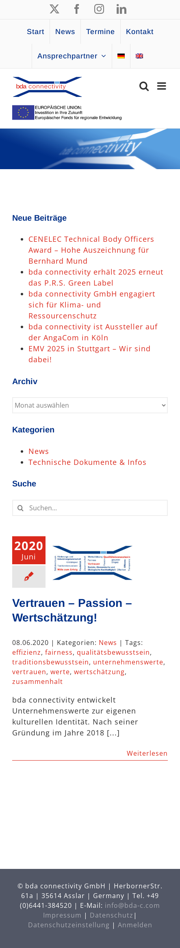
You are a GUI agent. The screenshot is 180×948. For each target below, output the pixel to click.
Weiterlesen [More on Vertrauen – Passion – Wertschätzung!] (147, 753)
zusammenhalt (37, 681)
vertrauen (29, 671)
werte (60, 671)
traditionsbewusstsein (50, 662)
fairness (59, 652)
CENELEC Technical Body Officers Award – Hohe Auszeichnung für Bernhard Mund (91, 250)
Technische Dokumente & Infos (87, 462)
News (108, 642)
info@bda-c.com (132, 905)
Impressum (62, 915)
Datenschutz (111, 915)
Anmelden (135, 924)
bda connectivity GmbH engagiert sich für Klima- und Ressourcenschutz (91, 304)
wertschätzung (99, 671)
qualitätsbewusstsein (113, 652)
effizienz (26, 652)
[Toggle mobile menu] (162, 86)
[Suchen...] (90, 508)
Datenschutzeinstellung (69, 924)
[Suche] (20, 508)
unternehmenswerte (128, 662)
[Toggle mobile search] (144, 86)
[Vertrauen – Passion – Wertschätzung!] (92, 561)
